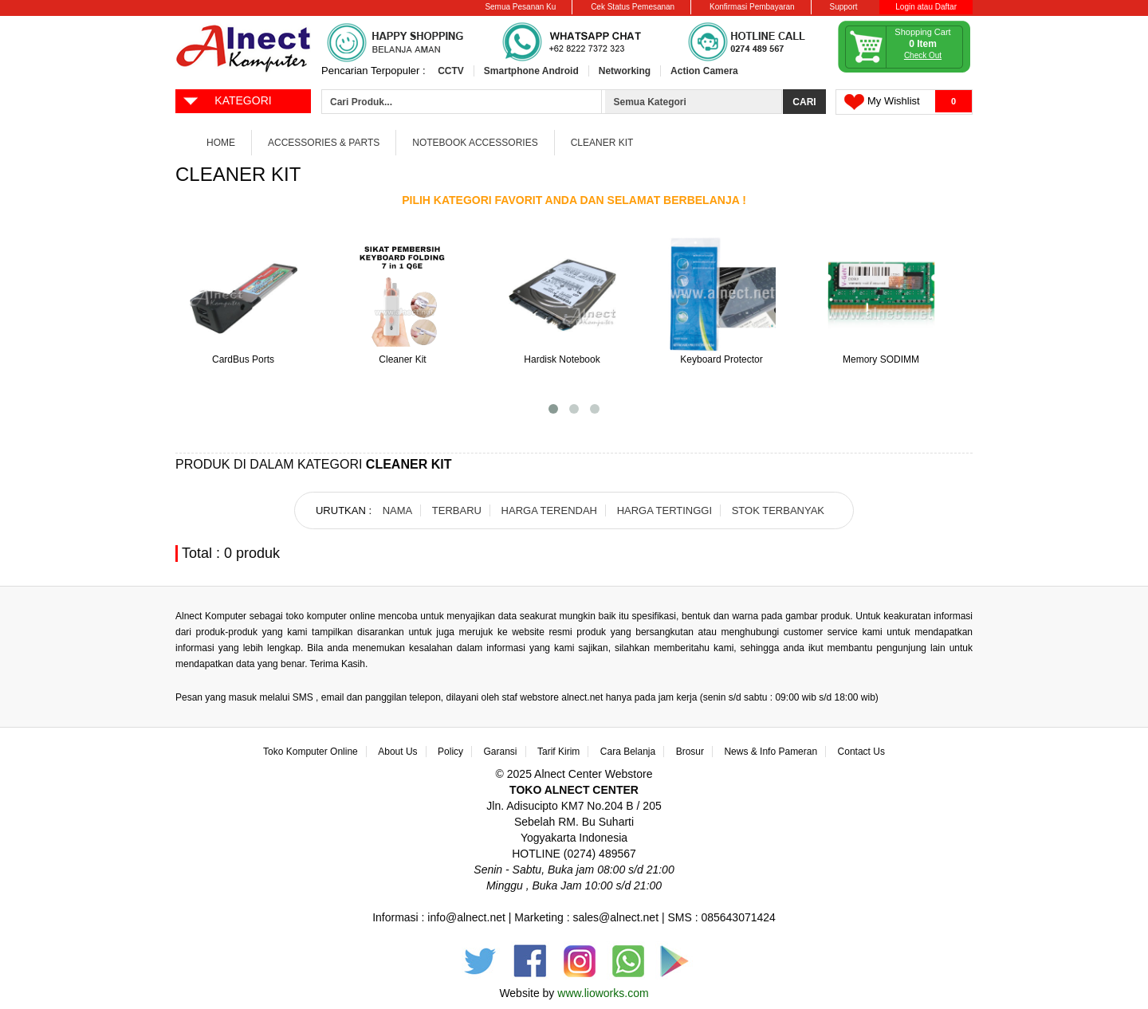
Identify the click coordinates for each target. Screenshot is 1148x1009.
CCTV (451, 71)
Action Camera (704, 71)
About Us (397, 751)
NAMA (398, 510)
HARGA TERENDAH (549, 510)
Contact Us (861, 751)
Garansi (500, 751)
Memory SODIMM (881, 359)
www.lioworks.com (602, 993)
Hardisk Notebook (562, 359)
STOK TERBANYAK (778, 510)
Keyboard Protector (721, 359)
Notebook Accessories (474, 142)
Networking (625, 71)
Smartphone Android (531, 71)
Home (220, 142)
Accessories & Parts (323, 142)
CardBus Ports (243, 359)
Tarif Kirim (558, 751)
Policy (450, 751)
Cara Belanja (627, 751)
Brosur (690, 751)
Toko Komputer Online (310, 751)
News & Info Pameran (770, 751)
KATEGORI (227, 99)
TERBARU (457, 510)
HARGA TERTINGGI (664, 510)
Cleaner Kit (602, 142)
